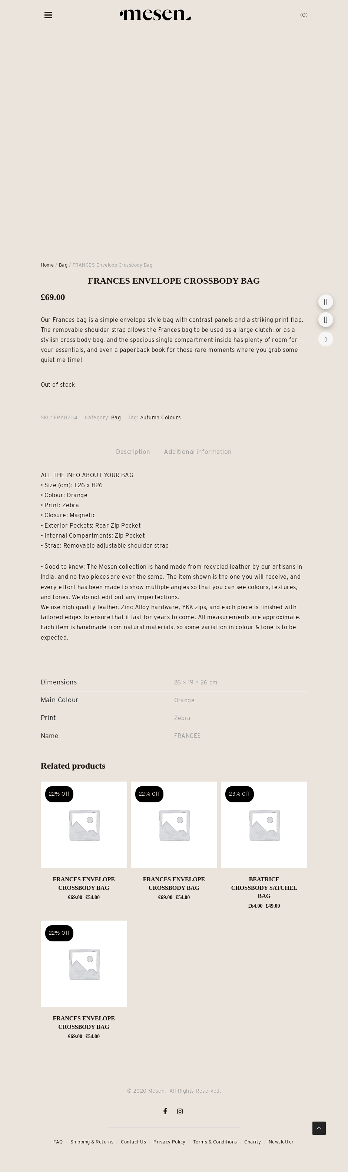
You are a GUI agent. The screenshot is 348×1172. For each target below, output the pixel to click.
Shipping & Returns (92, 1142)
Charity (252, 1142)
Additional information (198, 451)
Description (133, 451)
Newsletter (281, 1142)
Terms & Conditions (215, 1142)
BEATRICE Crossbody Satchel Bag (264, 887)
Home (47, 265)
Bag (63, 265)
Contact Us (133, 1142)
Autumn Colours (160, 417)
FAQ (58, 1142)
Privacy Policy (169, 1142)
